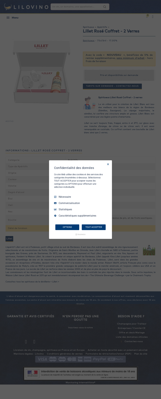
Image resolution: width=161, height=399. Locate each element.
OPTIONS (67, 227)
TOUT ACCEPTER (93, 227)
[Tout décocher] (108, 164)
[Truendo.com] (80, 234)
